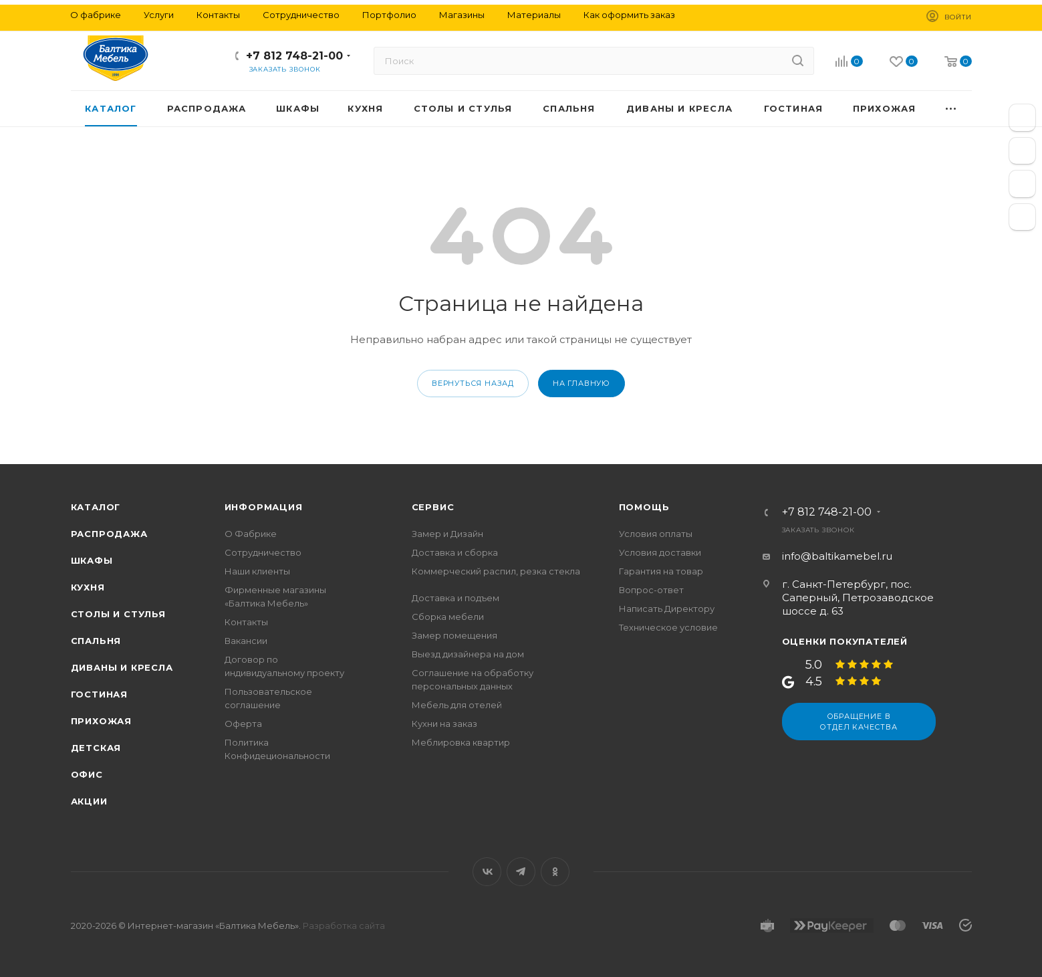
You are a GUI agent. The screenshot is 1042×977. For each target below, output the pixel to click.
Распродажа (109, 533)
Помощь (644, 507)
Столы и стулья (118, 614)
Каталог (96, 507)
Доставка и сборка (455, 552)
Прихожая (101, 721)
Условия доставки (660, 552)
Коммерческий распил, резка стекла (496, 571)
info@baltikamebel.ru (837, 556)
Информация (264, 507)
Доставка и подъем (455, 597)
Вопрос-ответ (651, 589)
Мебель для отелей (457, 704)
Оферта (243, 723)
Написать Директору (666, 608)
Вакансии (246, 640)
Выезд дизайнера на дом (468, 654)
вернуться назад (473, 383)
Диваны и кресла (122, 667)
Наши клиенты (257, 571)
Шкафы (92, 560)
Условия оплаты (655, 533)
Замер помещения (454, 635)
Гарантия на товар (661, 571)
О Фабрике (251, 533)
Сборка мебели (448, 616)
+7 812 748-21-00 (294, 55)
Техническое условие (668, 627)
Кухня (88, 587)
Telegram (521, 871)
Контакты (246, 622)
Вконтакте (487, 871)
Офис (87, 774)
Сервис (433, 507)
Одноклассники (555, 871)
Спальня (96, 640)
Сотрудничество (263, 552)
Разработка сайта (344, 925)
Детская (96, 747)
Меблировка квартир (461, 742)
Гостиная (99, 694)
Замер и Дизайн (447, 533)
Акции (89, 801)
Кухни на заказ (444, 723)
